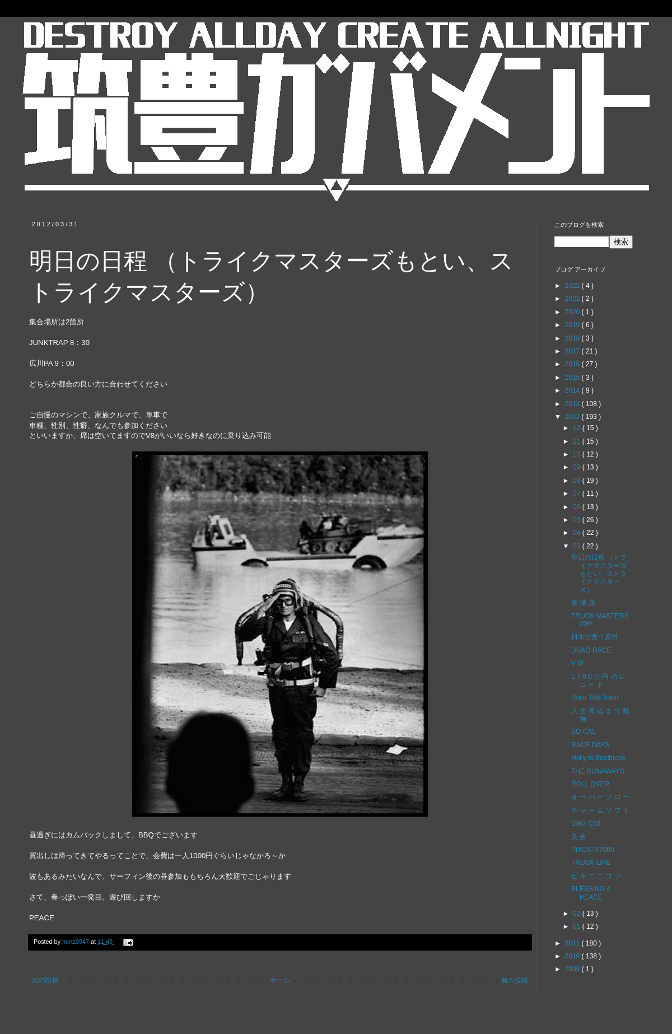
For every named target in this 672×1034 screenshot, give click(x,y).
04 (577, 533)
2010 (573, 956)
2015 (573, 377)
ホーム (280, 980)
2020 (573, 312)
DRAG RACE (591, 650)
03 (577, 546)
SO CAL (583, 731)
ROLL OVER (590, 784)
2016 (573, 364)
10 (577, 454)
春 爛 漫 (583, 603)
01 (577, 926)
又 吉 (578, 837)
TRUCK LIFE (590, 863)
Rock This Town (594, 697)
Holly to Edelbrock (598, 758)
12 (577, 428)
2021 (573, 298)
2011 (573, 943)
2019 (573, 325)
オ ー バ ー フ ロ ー (600, 797)
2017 (573, 351)
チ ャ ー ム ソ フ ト (600, 810)
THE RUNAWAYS (597, 771)
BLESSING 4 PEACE (590, 893)
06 (577, 507)
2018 (573, 338)
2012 (573, 417)
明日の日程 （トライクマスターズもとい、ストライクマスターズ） (599, 573)
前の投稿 (514, 980)
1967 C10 (585, 823)
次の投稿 (45, 980)
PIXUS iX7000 (592, 850)
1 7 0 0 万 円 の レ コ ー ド (598, 680)
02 (577, 913)
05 (577, 520)
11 (577, 441)
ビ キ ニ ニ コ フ (596, 876)
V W (577, 663)
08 (577, 481)
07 (577, 493)
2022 (573, 286)
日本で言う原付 (594, 637)
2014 (573, 390)
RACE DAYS (590, 745)
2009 (573, 969)
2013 (573, 404)
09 (577, 467)
